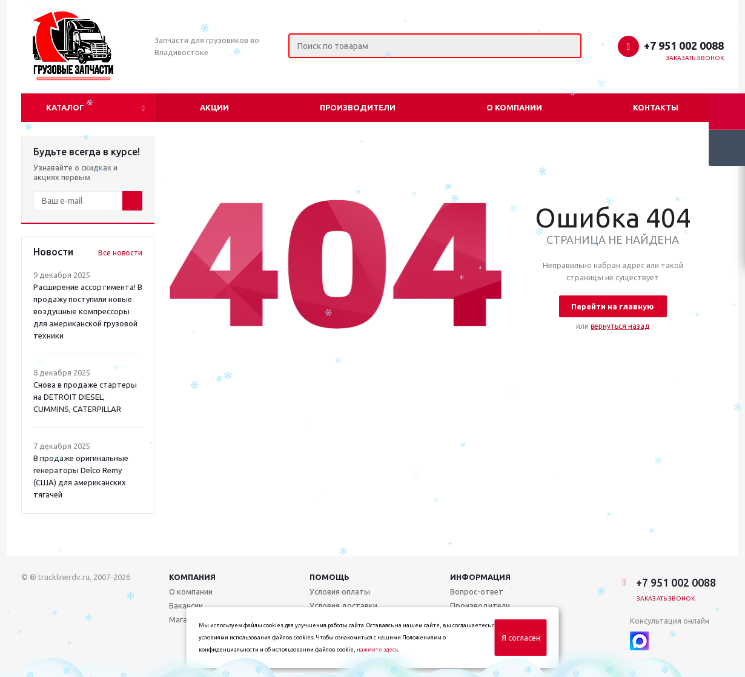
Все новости (120, 253)
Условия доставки (343, 605)
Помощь (329, 577)
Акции (214, 107)
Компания (192, 577)
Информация (480, 577)
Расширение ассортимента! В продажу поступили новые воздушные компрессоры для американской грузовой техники (87, 311)
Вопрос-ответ (476, 591)
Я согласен (521, 637)
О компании (514, 107)
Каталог (65, 107)
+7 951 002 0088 (684, 45)
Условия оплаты (340, 591)
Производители (358, 107)
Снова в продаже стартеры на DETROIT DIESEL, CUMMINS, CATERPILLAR (85, 396)
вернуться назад (620, 326)
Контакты (655, 107)
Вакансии (186, 605)
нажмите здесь (377, 650)
